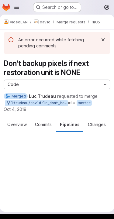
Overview (17, 124)
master (84, 103)
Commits (43, 124)
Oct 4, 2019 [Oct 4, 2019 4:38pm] (15, 109)
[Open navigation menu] (17, 7)
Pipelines (70, 124)
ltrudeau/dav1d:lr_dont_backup (37, 103)
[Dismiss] (103, 39)
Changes (97, 124)
